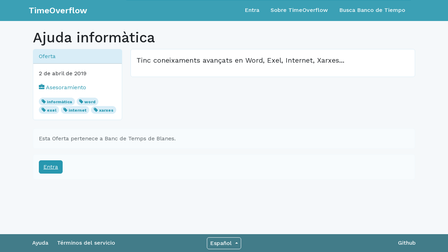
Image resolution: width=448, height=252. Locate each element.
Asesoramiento (62, 87)
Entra (252, 10)
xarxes (106, 110)
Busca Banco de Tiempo (372, 10)
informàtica (59, 101)
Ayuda (40, 242)
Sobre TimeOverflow (299, 10)
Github (407, 242)
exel (51, 110)
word (90, 101)
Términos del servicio (86, 242)
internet (77, 110)
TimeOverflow (58, 10)
